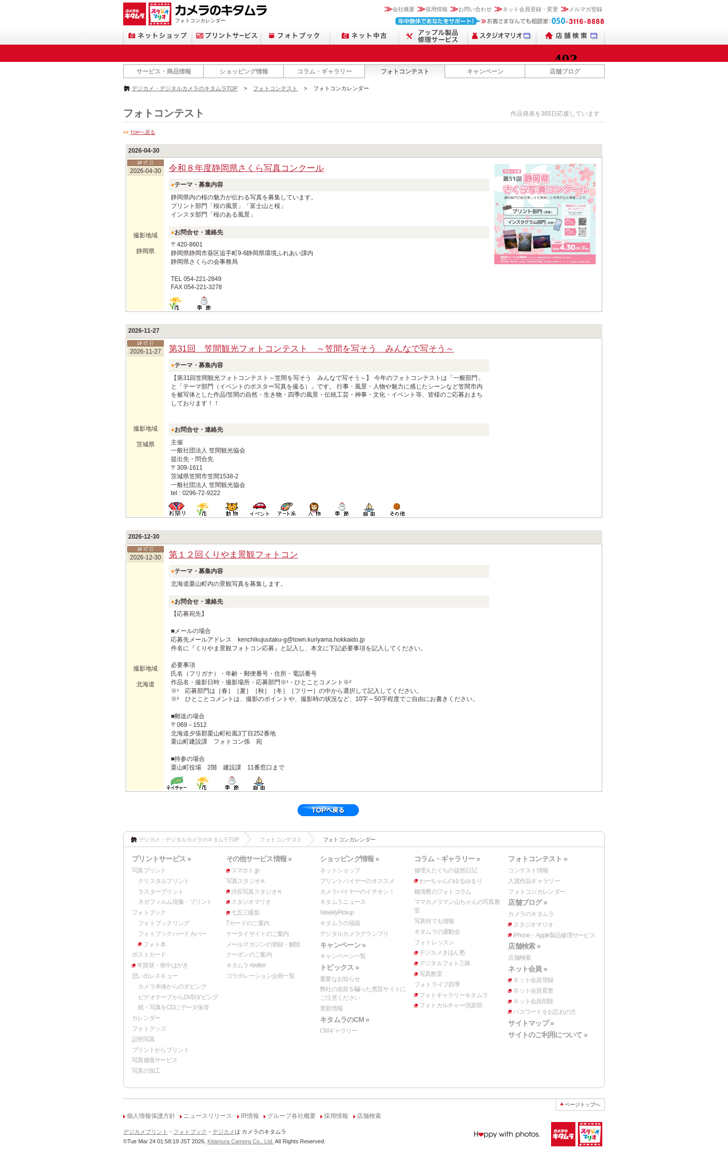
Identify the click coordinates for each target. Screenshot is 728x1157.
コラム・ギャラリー (324, 71)
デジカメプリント (145, 1132)
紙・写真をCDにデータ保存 (173, 1007)
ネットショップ (340, 870)
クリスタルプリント (164, 881)
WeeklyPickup (337, 912)
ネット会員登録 (533, 980)
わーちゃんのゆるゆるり (450, 881)
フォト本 (154, 944)
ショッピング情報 (244, 71)
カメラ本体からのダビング (172, 986)
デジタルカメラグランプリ (354, 933)
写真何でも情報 (434, 921)
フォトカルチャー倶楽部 (450, 1005)
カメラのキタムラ (531, 914)
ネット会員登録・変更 (530, 9)
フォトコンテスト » (537, 859)
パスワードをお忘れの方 (544, 1011)
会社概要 (403, 9)
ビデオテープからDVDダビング (178, 997)
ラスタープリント (161, 891)
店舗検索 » (524, 946)
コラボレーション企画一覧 (260, 975)
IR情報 (250, 1115)
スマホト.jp (245, 870)
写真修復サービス (154, 1060)
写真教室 (430, 973)
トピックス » (339, 967)
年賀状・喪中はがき (163, 965)
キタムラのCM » (344, 1019)
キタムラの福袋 (340, 923)
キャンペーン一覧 (343, 956)
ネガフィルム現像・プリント (175, 901)
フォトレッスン (434, 942)
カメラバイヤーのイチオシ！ (357, 891)
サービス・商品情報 (163, 71)
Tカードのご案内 (248, 923)
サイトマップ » (531, 1023)
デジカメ (223, 1132)
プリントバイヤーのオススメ (357, 881)
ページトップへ (582, 1104)
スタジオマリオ (251, 901)
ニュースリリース (208, 1115)
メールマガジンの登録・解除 (263, 944)
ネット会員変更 (533, 990)
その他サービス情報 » (259, 859)
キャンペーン (485, 71)
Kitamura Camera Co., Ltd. (240, 1141)
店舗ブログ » (527, 902)
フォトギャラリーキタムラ (453, 995)
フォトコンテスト (405, 71)
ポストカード (149, 954)
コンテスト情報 (528, 870)
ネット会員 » (527, 969)
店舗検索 (519, 957)
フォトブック (149, 912)
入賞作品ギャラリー (534, 881)
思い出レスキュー (154, 975)
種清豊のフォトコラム (442, 891)
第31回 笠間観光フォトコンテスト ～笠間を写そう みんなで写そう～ (311, 349)
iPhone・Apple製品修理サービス (554, 935)
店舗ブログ (565, 71)
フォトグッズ (149, 1028)
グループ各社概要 (291, 1115)
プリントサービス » (161, 859)
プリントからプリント (160, 1050)
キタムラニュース (343, 901)
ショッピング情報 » (349, 859)
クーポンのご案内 (249, 954)
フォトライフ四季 (437, 984)
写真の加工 (146, 1070)
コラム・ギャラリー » (447, 859)
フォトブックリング (164, 923)
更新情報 (331, 1008)
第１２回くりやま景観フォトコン (233, 554)
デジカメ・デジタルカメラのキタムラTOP (185, 88)
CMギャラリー (338, 1030)
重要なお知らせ (340, 979)
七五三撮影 (245, 912)
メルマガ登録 (585, 9)
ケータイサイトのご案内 (257, 933)
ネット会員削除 (533, 1001)
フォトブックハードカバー (172, 933)
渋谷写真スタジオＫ (257, 891)
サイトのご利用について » (547, 1035)
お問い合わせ (475, 9)
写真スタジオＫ (246, 881)
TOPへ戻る (143, 132)
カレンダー (146, 1018)
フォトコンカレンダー (536, 891)
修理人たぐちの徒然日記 (445, 870)
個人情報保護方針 (151, 1115)
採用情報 (436, 9)
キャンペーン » (343, 945)
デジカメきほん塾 (442, 952)
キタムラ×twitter (246, 965)
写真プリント (149, 870)
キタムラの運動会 (437, 931)
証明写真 (143, 1039)
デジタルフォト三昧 (445, 963)
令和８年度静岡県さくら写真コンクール (246, 168)
